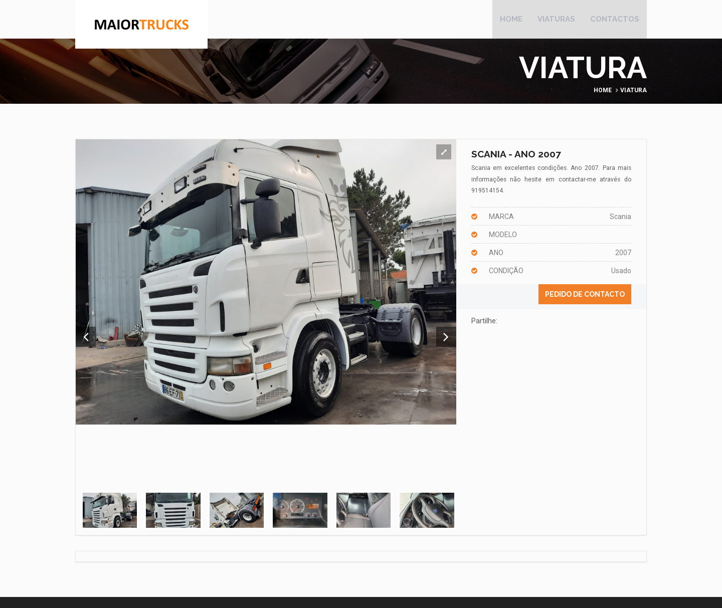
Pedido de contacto (585, 297)
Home (511, 20)
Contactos (614, 20)
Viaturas (556, 20)
